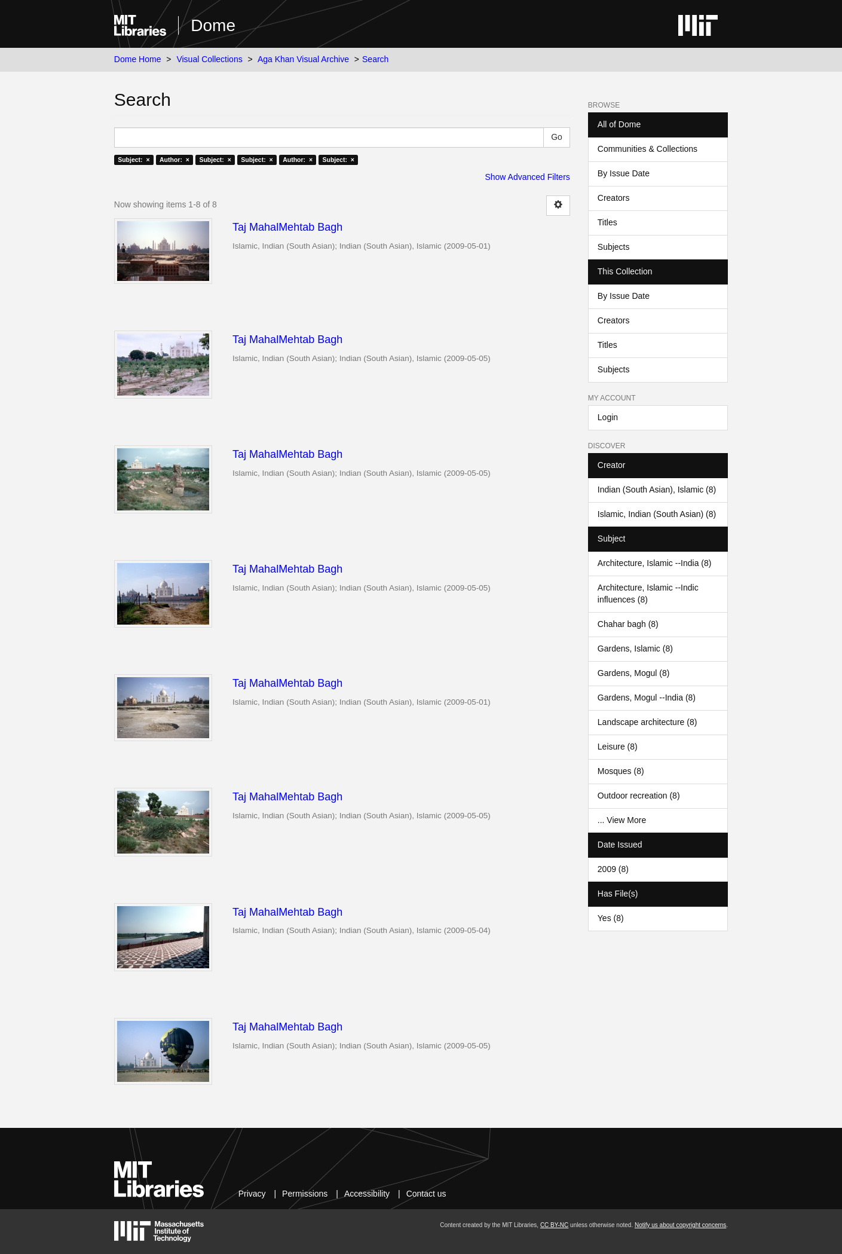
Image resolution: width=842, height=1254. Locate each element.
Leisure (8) (618, 746)
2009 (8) (613, 869)
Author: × (174, 159)
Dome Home (137, 59)
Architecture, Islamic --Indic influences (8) (648, 593)
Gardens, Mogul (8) (634, 673)
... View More (622, 820)
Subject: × (133, 159)
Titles (607, 222)
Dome (213, 25)
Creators (614, 198)
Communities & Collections (647, 149)
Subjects (614, 247)
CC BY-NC (554, 1225)
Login (608, 417)
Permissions (304, 1193)
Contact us (426, 1193)
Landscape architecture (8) (647, 722)
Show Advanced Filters (527, 177)
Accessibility (367, 1193)
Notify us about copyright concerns (680, 1225)
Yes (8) (611, 918)
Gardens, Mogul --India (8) (647, 697)
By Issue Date (624, 173)
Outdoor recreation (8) (639, 795)
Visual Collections (209, 59)
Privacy (252, 1193)
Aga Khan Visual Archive (303, 59)
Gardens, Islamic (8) (635, 648)
